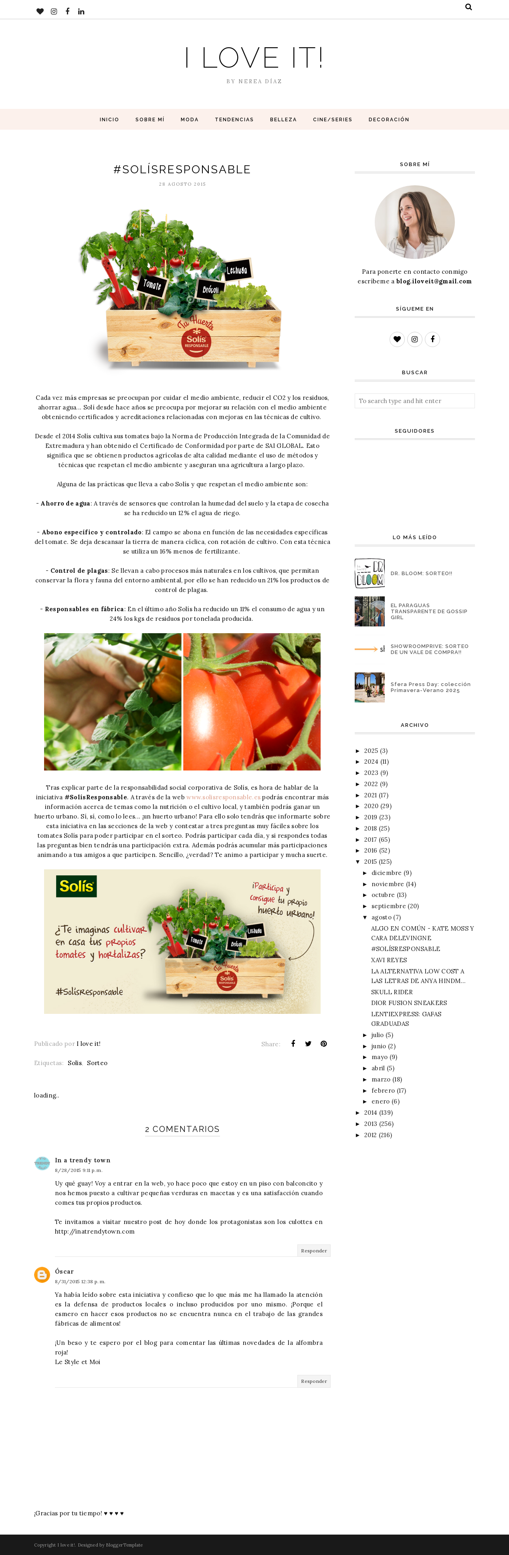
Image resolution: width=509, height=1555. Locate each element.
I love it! (255, 57)
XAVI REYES (389, 960)
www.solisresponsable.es (223, 797)
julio (378, 1035)
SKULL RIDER (392, 992)
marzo (381, 1079)
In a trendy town (83, 1160)
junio (379, 1046)
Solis (75, 1063)
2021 (370, 795)
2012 (370, 1135)
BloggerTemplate (124, 1545)
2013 (370, 1124)
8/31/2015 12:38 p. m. (80, 1281)
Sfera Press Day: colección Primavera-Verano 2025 (431, 687)
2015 (370, 861)
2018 (370, 828)
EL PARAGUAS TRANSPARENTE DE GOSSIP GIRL (429, 611)
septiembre (389, 906)
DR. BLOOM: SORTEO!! (421, 573)
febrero (383, 1090)
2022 (371, 784)
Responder (314, 1251)
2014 (370, 1112)
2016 (370, 850)
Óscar (64, 1271)
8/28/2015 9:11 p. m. (79, 1170)
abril (378, 1068)
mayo (380, 1057)
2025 (371, 750)
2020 (371, 806)
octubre (383, 895)
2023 (371, 772)
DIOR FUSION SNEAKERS (409, 1003)
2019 (370, 817)
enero (381, 1101)
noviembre (388, 884)
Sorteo (97, 1063)
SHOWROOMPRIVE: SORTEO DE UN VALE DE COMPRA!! (430, 649)
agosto (382, 917)
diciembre (387, 873)
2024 (371, 761)
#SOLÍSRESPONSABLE (405, 949)
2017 (370, 839)
